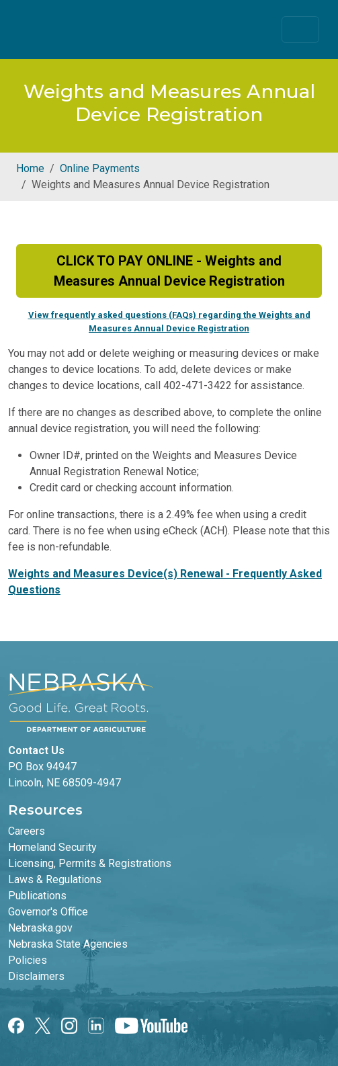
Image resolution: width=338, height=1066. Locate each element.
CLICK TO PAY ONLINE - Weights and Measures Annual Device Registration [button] (169, 271)
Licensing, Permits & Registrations (89, 863)
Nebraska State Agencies (68, 944)
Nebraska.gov (40, 927)
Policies (27, 960)
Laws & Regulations (54, 879)
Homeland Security (52, 847)
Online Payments (100, 168)
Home (30, 168)
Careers (26, 831)
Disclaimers (36, 976)
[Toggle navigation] (300, 29)
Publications (37, 895)
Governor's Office (48, 911)
